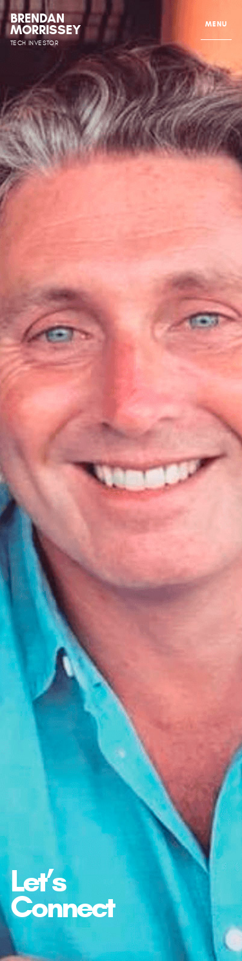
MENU (216, 23)
